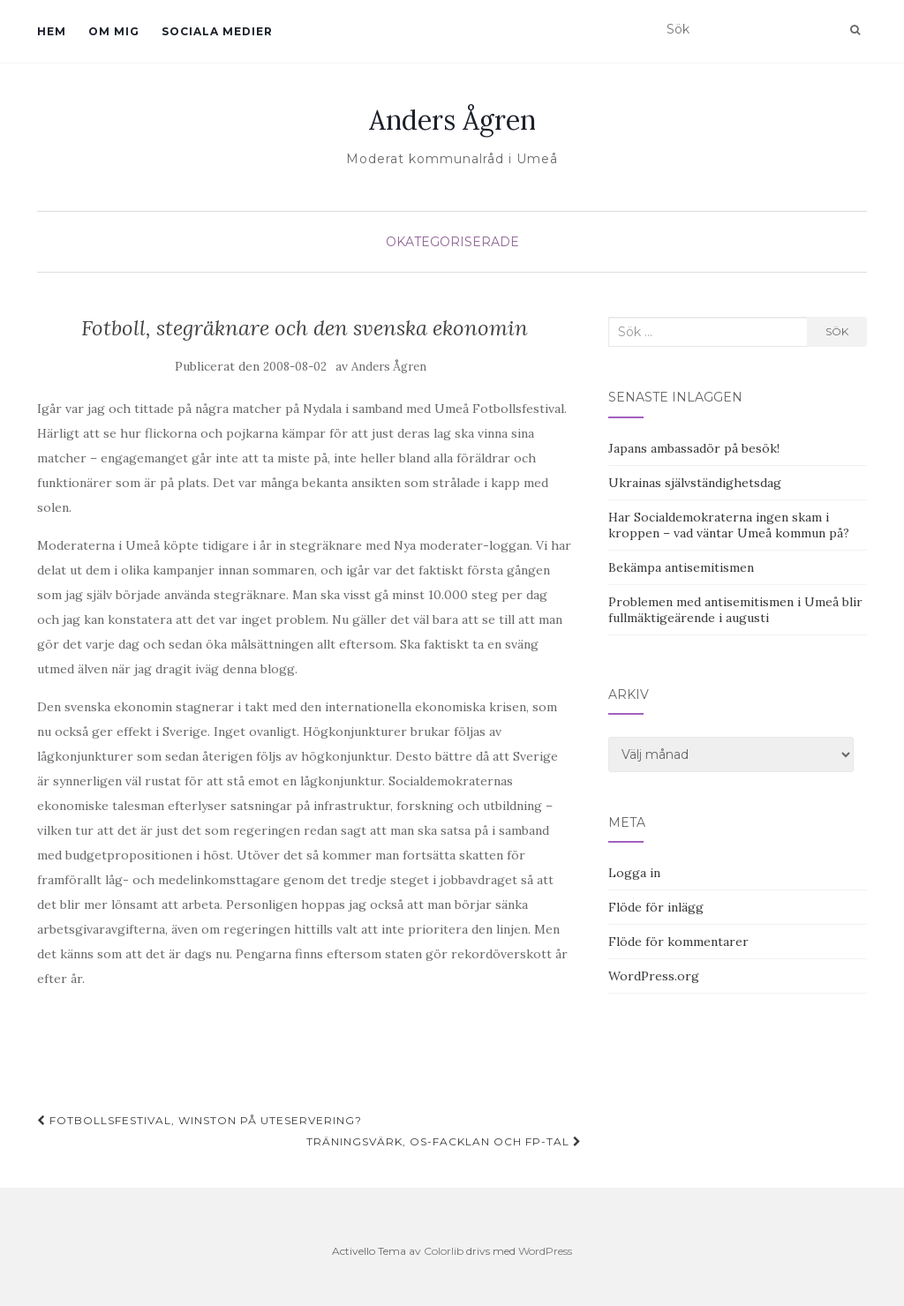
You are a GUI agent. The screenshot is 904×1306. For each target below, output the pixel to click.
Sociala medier (217, 31)
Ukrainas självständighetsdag (694, 483)
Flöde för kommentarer (678, 941)
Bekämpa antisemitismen (681, 567)
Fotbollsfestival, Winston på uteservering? (199, 1120)
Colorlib (443, 1250)
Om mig (113, 31)
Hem (51, 31)
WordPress (545, 1250)
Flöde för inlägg (656, 907)
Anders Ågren (452, 120)
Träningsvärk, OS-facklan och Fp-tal (444, 1141)
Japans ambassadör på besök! (694, 448)
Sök (836, 331)
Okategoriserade (452, 242)
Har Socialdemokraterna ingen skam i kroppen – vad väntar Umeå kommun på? (728, 525)
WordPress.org (653, 976)
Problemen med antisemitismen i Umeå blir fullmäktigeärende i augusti (735, 610)
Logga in (634, 873)
